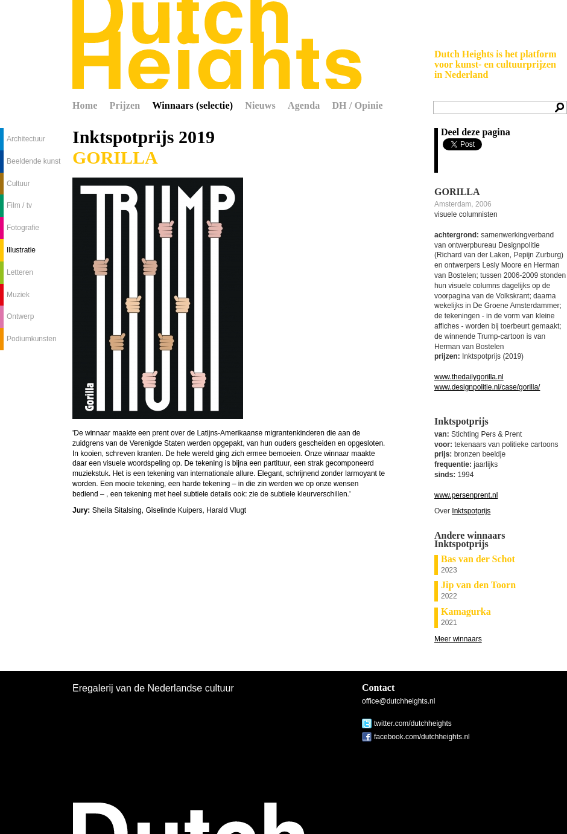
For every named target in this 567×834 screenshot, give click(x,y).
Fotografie (23, 227)
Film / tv (19, 205)
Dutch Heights (217, 44)
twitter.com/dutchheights (413, 723)
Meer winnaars (458, 639)
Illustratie (21, 250)
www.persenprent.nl (466, 495)
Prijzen (125, 105)
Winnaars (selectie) (192, 105)
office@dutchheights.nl (398, 701)
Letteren (20, 272)
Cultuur (18, 183)
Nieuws (260, 105)
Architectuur (26, 139)
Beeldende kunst (33, 161)
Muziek (18, 294)
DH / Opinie (357, 105)
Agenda (304, 105)
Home (85, 105)
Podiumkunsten (32, 339)
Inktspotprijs (471, 511)
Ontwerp (20, 316)
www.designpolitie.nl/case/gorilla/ (487, 387)
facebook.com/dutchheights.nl (422, 737)
